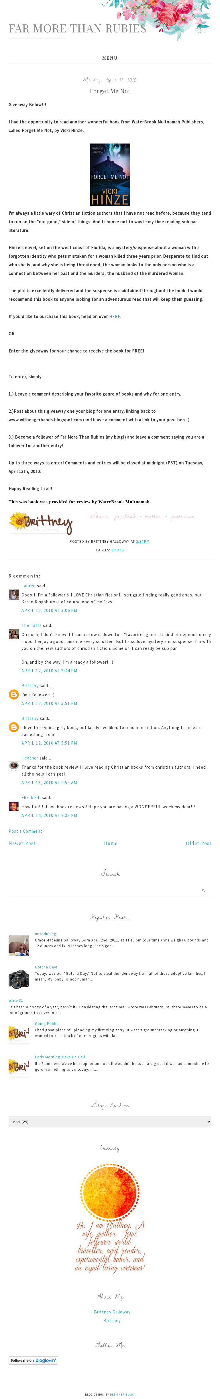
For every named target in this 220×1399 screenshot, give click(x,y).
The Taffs (31, 625)
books (117, 550)
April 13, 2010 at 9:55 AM (49, 782)
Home (110, 843)
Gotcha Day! (46, 967)
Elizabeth (31, 797)
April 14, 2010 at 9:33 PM (49, 815)
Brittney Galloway (112, 1312)
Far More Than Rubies (78, 27)
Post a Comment (25, 831)
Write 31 (16, 1000)
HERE (114, 316)
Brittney (112, 1320)
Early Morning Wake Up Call (60, 1057)
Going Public (46, 1023)
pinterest (183, 516)
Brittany (30, 685)
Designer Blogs (122, 1394)
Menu (110, 58)
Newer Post (22, 843)
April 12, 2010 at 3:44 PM (49, 670)
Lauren (28, 585)
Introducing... (47, 933)
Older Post (198, 843)
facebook (125, 516)
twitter (154, 516)
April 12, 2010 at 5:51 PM (49, 703)
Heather (29, 758)
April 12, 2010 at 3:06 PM (49, 610)
